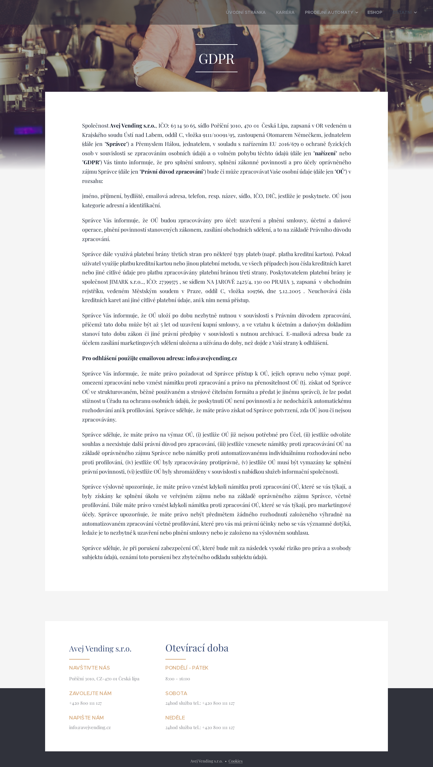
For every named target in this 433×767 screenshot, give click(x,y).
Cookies (236, 760)
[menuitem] (263, 12)
